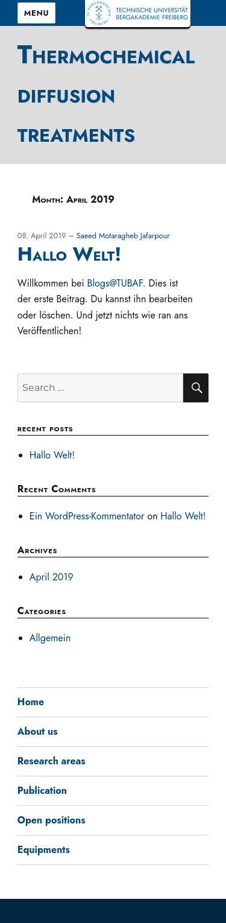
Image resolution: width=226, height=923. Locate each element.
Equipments (43, 850)
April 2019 (52, 577)
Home (30, 702)
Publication (42, 791)
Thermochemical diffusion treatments (106, 93)
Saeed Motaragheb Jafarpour (122, 235)
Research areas (51, 761)
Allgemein (50, 638)
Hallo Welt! (69, 254)
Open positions (51, 820)
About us (37, 731)
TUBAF (137, 13)
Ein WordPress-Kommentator (87, 516)
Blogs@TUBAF (114, 283)
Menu (36, 13)
